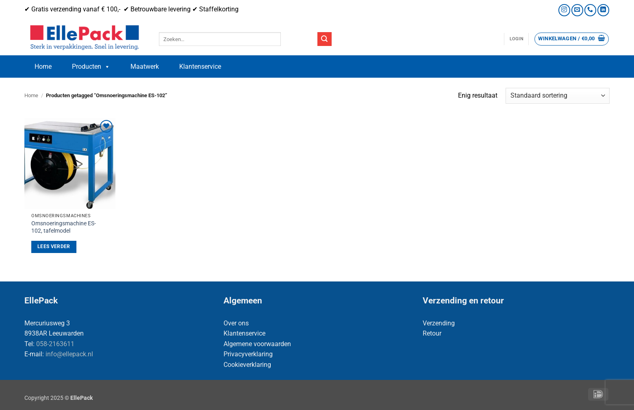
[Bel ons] (590, 10)
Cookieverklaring (247, 365)
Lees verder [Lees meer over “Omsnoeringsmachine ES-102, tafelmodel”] (53, 246)
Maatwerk (144, 66)
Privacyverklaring (248, 354)
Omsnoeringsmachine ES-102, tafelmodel (63, 227)
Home (43, 66)
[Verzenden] (324, 39)
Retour (432, 333)
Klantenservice (200, 66)
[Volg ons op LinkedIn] (603, 10)
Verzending (439, 323)
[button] (516, 39)
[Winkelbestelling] (558, 96)
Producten (91, 67)
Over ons (236, 323)
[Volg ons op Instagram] (564, 10)
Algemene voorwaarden (257, 344)
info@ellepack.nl (69, 354)
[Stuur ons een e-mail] (577, 10)
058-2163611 (55, 344)
